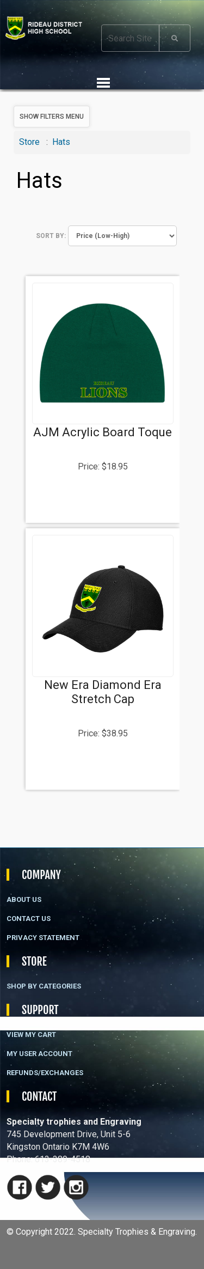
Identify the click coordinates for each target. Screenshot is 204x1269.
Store (29, 142)
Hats (61, 142)
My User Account (39, 1054)
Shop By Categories (44, 986)
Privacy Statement (43, 938)
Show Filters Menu (52, 116)
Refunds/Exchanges (45, 1073)
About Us (24, 899)
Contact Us (29, 918)
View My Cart (31, 1034)
